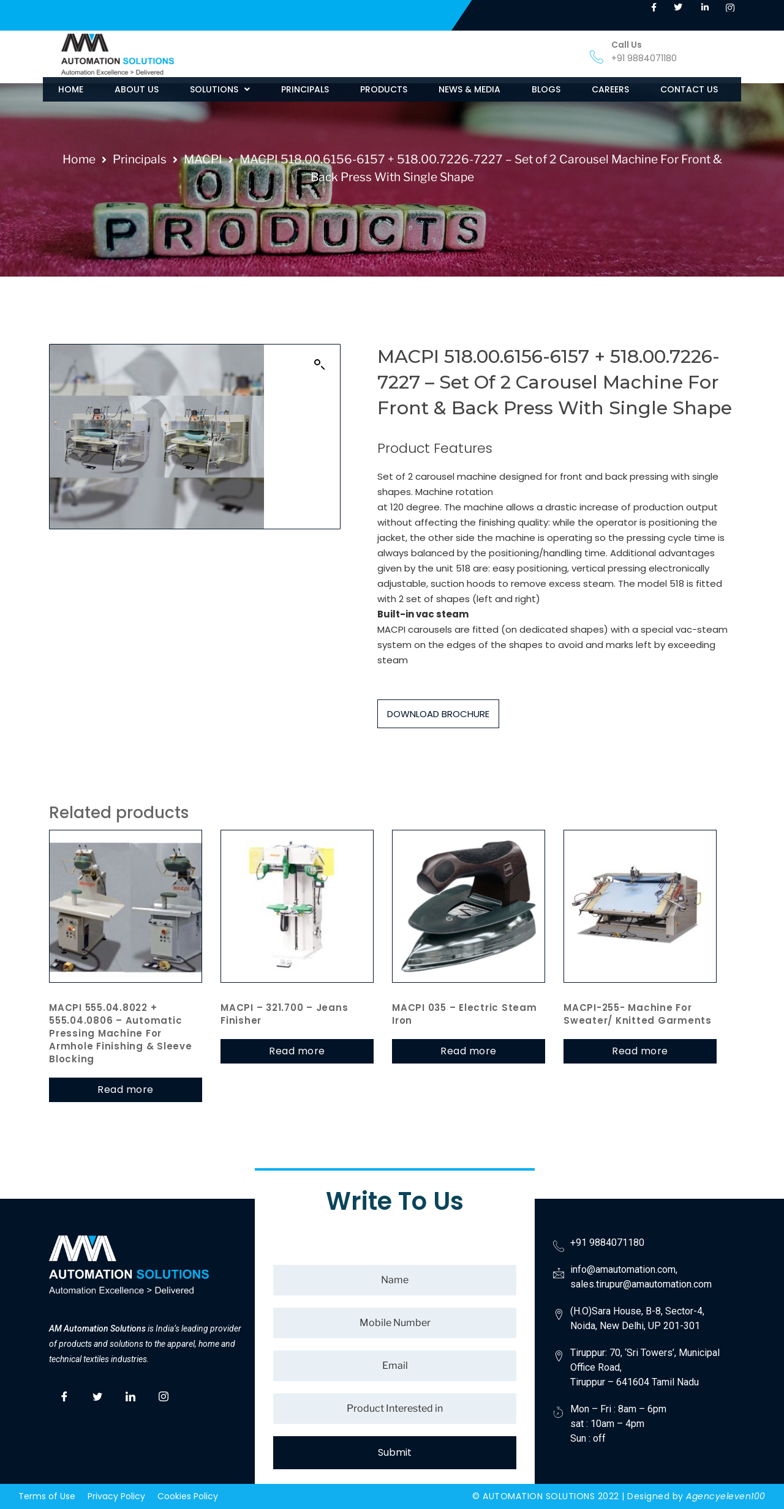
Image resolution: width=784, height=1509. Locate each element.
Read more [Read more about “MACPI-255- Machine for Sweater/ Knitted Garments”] (640, 1051)
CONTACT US (689, 89)
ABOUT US (137, 89)
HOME (70, 89)
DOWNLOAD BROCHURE (438, 713)
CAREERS (610, 89)
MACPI (203, 159)
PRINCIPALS (305, 89)
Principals (140, 159)
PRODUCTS (383, 89)
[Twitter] (97, 1394)
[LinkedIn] (130, 1394)
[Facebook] (64, 1394)
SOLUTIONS (220, 89)
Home (79, 159)
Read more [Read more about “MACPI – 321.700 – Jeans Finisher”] (297, 1051)
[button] (220, 89)
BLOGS (546, 89)
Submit (395, 1452)
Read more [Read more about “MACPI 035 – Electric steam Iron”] (468, 1051)
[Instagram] (163, 1394)
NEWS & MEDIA (469, 89)
